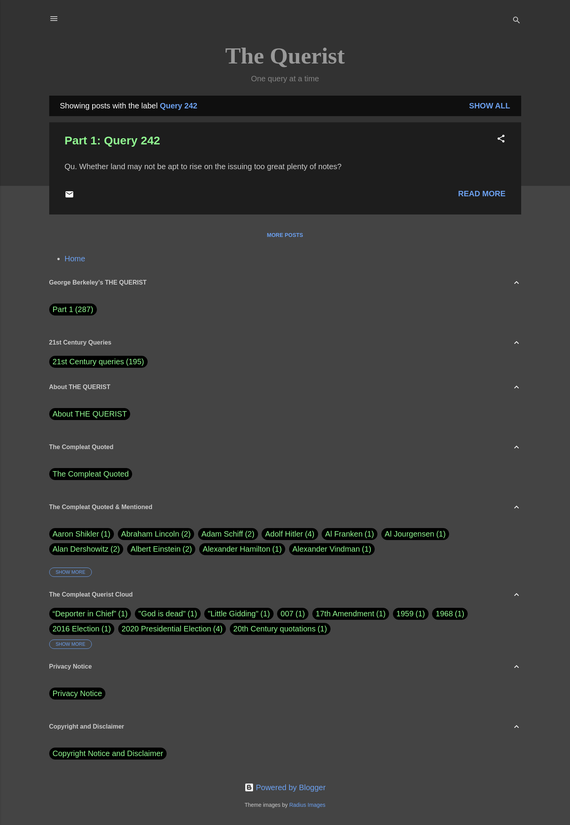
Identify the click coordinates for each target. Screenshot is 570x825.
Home (75, 258)
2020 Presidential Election (166, 628)
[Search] (516, 21)
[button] (501, 139)
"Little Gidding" (233, 613)
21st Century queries (88, 361)
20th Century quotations (274, 628)
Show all (489, 105)
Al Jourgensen (415, 534)
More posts (285, 235)
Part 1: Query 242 (112, 140)
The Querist (284, 56)
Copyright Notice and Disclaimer (108, 753)
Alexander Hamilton (242, 549)
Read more (481, 193)
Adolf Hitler (289, 534)
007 (287, 613)
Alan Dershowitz (86, 549)
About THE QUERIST (90, 414)
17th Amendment (345, 613)
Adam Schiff (228, 534)
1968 (444, 613)
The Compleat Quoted (91, 474)
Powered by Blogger (285, 787)
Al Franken (349, 534)
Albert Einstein (161, 549)
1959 (405, 613)
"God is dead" (162, 613)
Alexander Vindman (332, 549)
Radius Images (307, 805)
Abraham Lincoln (156, 534)
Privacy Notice (77, 693)
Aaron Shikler (82, 534)
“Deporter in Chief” (85, 613)
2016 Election (76, 628)
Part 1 (73, 309)
